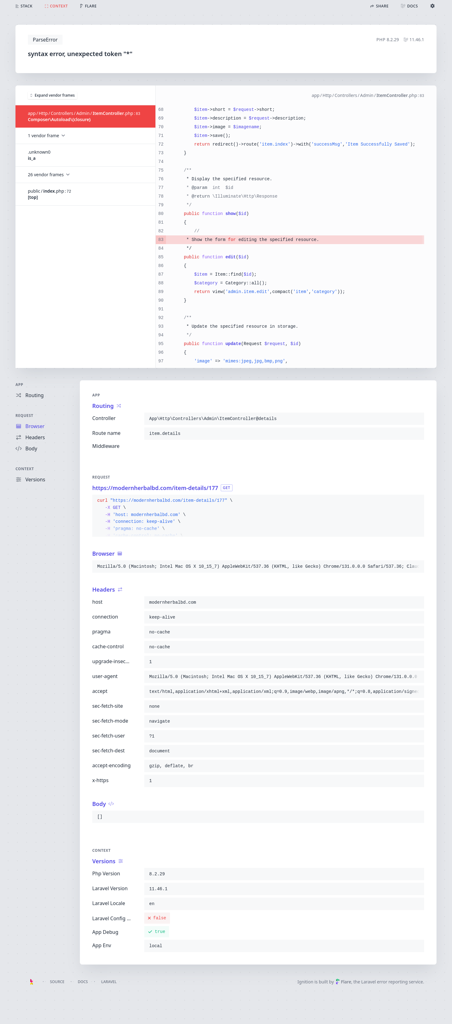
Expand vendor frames (52, 95)
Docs (83, 981)
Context (24, 468)
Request (24, 415)
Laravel (109, 981)
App (19, 384)
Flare (343, 982)
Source (57, 981)
